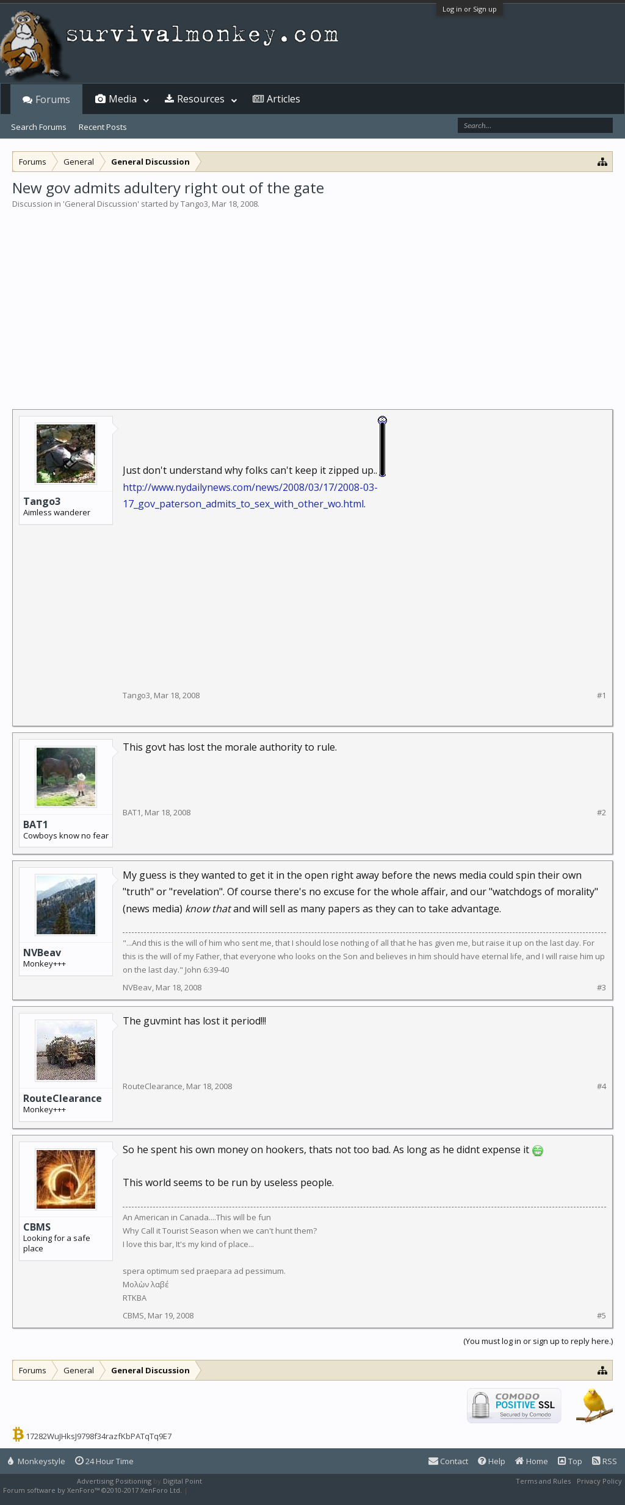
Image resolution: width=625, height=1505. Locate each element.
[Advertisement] (312, 301)
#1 (601, 695)
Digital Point (182, 1480)
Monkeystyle (36, 1461)
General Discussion (101, 203)
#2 (601, 812)
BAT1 (35, 824)
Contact (448, 1461)
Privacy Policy (599, 1480)
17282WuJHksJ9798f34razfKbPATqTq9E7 (99, 1436)
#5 (601, 1315)
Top (570, 1461)
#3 (601, 987)
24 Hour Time (104, 1461)
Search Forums (39, 126)
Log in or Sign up (470, 8)
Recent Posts (103, 126)
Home (531, 1461)
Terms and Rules (543, 1480)
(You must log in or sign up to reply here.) (538, 1340)
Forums (52, 99)
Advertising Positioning (114, 1480)
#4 (601, 1086)
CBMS (37, 1227)
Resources (201, 98)
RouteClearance (62, 1098)
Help (491, 1461)
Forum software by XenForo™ (92, 1490)
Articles (283, 98)
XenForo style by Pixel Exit (232, 1490)
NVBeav (42, 952)
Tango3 (194, 203)
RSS (604, 1461)
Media (123, 98)
